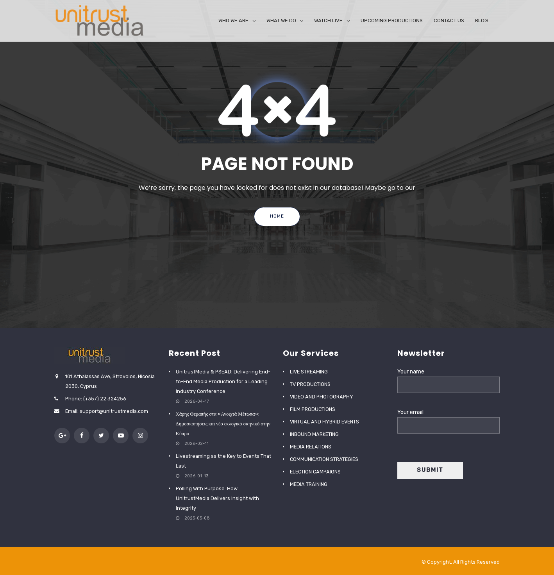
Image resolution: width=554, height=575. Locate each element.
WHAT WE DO (281, 20)
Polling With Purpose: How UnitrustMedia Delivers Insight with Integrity (217, 498)
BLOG (481, 20)
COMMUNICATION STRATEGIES (324, 459)
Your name (448, 378)
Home (277, 216)
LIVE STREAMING (309, 372)
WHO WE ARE (233, 20)
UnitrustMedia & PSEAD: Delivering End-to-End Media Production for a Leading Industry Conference (223, 381)
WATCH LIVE (328, 20)
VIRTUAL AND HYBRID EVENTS (324, 422)
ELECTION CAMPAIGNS (315, 472)
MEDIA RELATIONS (310, 447)
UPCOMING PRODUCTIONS (392, 20)
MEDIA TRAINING (308, 484)
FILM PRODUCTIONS (312, 409)
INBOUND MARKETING (314, 434)
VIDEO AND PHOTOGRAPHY (321, 397)
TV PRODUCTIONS (310, 384)
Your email (448, 419)
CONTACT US (449, 20)
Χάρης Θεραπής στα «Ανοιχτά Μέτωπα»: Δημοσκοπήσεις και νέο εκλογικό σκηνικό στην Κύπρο (223, 423)
